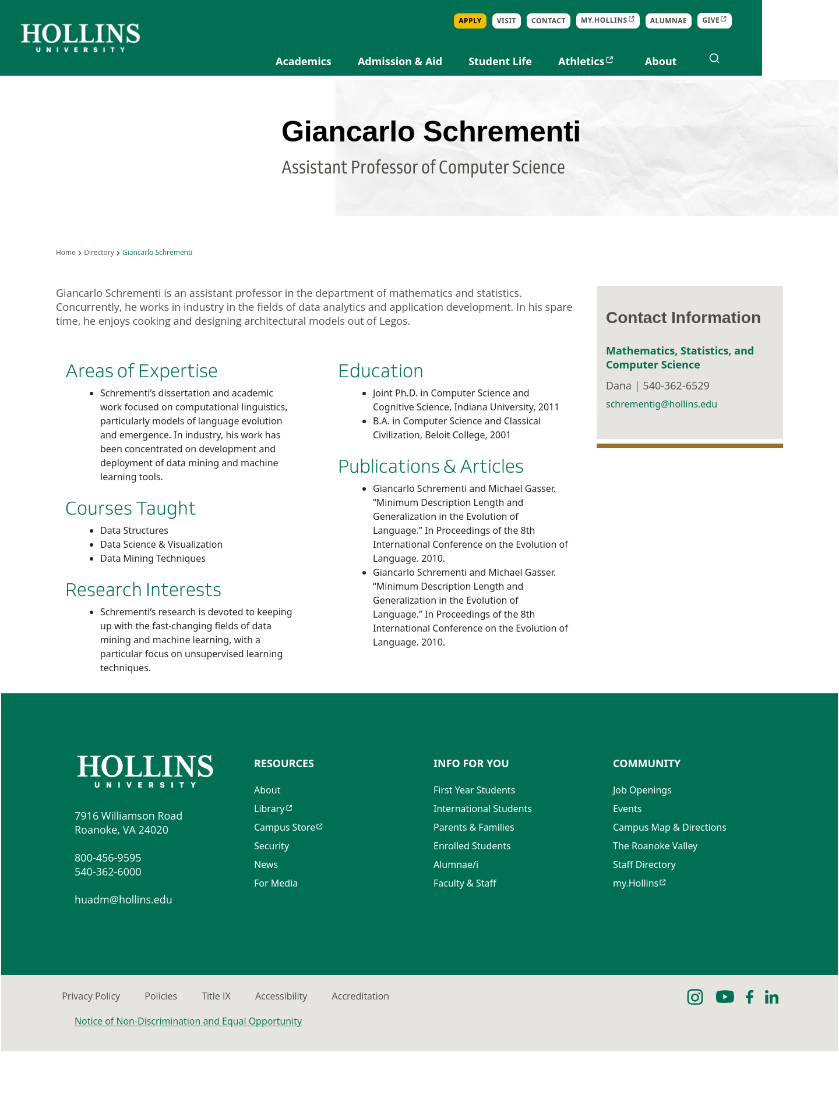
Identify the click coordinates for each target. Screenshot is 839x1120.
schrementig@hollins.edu (661, 482)
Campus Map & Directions (670, 898)
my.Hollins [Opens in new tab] (681, 21)
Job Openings (642, 861)
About (737, 61)
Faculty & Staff (464, 954)
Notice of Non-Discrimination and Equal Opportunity (188, 1089)
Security (271, 916)
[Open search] (791, 58)
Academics (380, 61)
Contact (625, 21)
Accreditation (564, 1064)
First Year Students (474, 861)
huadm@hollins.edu (123, 968)
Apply (547, 21)
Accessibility (437, 1064)
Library (269, 879)
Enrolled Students (472, 916)
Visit (583, 21)
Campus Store (284, 898)
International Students (482, 879)
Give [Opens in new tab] (787, 21)
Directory (99, 314)
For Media (276, 954)
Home (66, 314)
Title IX (324, 1064)
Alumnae (745, 21)
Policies (221, 1064)
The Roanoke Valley (655, 916)
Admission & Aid (476, 61)
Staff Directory (644, 935)
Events (627, 879)
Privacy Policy (104, 1064)
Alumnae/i (455, 935)
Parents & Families (473, 898)
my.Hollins (635, 954)
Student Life (577, 61)
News (266, 935)
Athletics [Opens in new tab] (658, 61)
